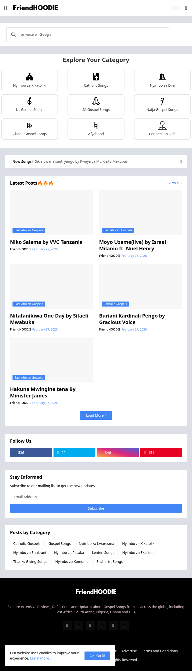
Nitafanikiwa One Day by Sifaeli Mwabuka (49, 319)
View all (174, 183)
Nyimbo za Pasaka (69, 552)
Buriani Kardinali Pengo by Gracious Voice (132, 319)
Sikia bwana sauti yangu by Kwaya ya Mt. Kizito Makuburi (81, 161)
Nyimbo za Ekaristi (137, 552)
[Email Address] (96, 496)
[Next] (181, 161)
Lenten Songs (103, 552)
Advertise (129, 651)
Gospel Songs (59, 543)
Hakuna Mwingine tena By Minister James (43, 392)
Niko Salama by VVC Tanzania (46, 242)
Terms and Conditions (160, 651)
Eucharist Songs (109, 561)
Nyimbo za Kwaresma (96, 543)
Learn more (39, 658)
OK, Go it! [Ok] (97, 655)
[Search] (186, 8)
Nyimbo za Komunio (71, 561)
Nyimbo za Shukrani (29, 552)
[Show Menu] (6, 8)
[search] (87, 35)
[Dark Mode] (176, 8)
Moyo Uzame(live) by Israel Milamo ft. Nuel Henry (132, 245)
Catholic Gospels (26, 543)
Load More (95, 415)
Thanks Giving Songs (30, 561)
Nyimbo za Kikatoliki (139, 543)
